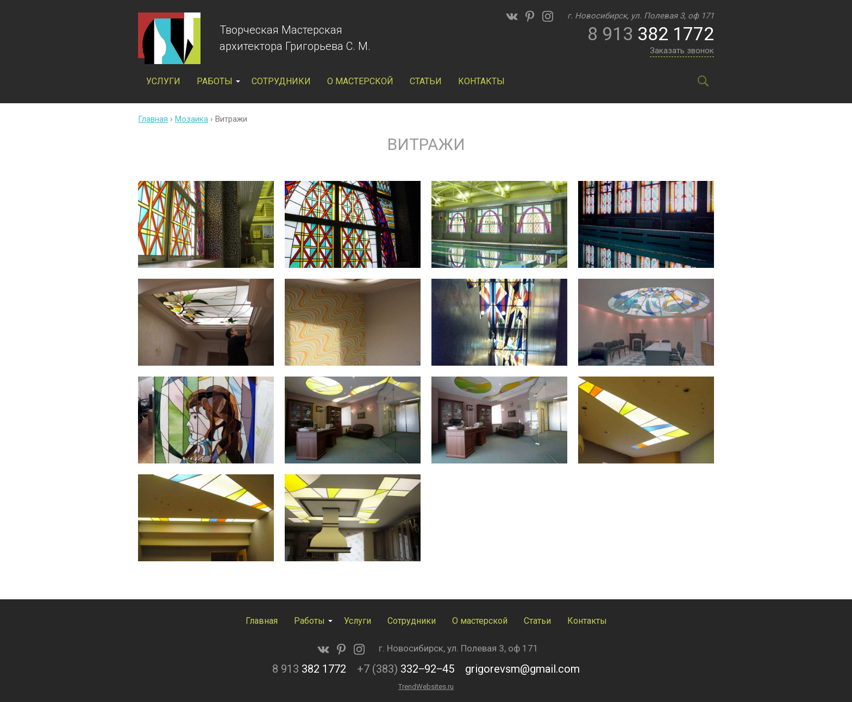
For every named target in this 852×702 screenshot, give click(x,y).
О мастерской (360, 81)
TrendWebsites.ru (426, 686)
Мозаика (191, 119)
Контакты (481, 81)
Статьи (426, 81)
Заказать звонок (682, 50)
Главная (153, 119)
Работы (215, 81)
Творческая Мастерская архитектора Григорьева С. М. (295, 38)
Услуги (163, 81)
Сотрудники (281, 81)
